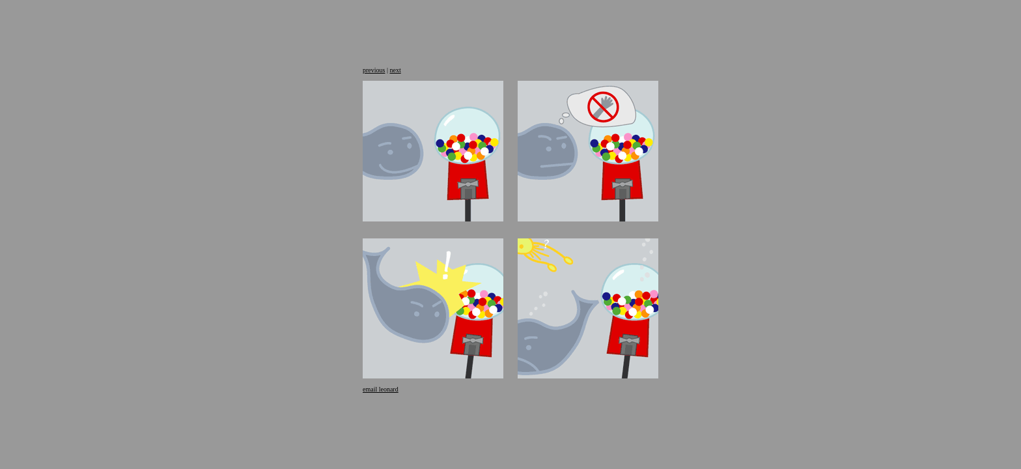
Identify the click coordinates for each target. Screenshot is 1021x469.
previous (374, 70)
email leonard (381, 389)
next (394, 70)
